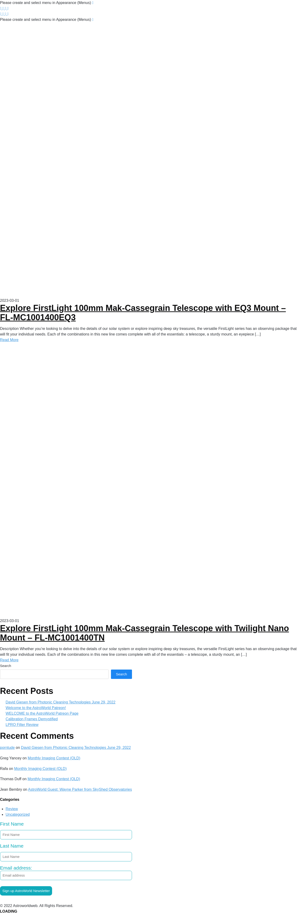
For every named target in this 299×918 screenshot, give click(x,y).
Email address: (66, 872)
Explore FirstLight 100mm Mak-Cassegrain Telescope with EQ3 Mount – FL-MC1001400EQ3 (143, 312)
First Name (12, 824)
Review (12, 809)
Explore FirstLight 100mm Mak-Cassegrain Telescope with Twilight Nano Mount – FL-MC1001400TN (144, 632)
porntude (7, 748)
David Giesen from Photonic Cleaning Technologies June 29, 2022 (60, 702)
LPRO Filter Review (22, 725)
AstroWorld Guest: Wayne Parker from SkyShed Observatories (80, 789)
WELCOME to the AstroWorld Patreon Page (42, 713)
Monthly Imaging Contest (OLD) (54, 758)
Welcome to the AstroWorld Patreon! (36, 708)
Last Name (12, 846)
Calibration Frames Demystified (32, 719)
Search (5, 666)
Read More (9, 340)
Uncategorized (18, 814)
